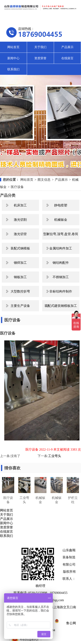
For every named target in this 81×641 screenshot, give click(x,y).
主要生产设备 (20, 305)
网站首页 (13, 47)
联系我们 (13, 69)
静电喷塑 (60, 205)
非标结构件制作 (60, 291)
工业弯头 (54, 456)
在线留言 (67, 58)
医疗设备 (17, 187)
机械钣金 (60, 219)
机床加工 (20, 205)
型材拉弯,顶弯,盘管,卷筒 (60, 234)
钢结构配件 (61, 262)
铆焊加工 (20, 262)
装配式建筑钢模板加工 (60, 305)
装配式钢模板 (20, 248)
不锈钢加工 (61, 277)
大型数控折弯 (20, 291)
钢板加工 (20, 277)
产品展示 (67, 47)
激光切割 (20, 219)
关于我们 (40, 47)
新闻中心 (13, 58)
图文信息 (44, 179)
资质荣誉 (40, 58)
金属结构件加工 (60, 248)
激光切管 (20, 234)
